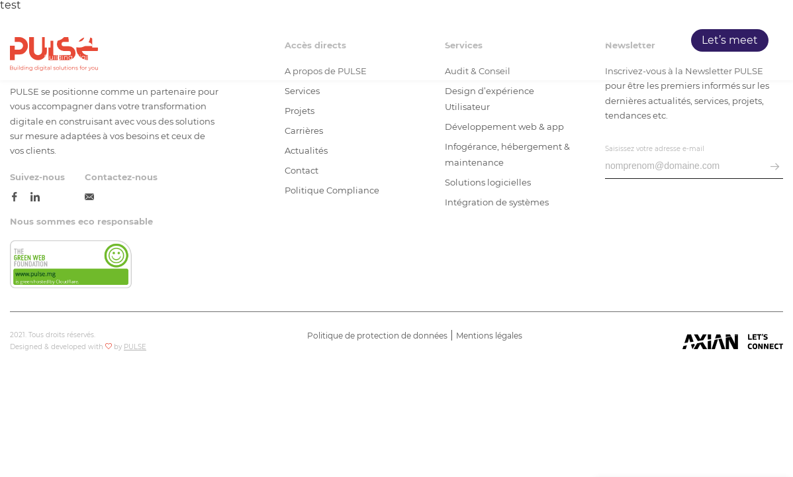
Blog (652, 40)
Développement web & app (504, 126)
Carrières (602, 40)
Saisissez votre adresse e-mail (654, 148)
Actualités (306, 150)
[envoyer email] (775, 167)
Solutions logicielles (488, 182)
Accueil (384, 40)
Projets (544, 40)
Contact (301, 170)
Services (489, 40)
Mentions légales (489, 336)
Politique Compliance (332, 190)
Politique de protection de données (377, 336)
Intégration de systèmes (497, 202)
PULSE (435, 40)
